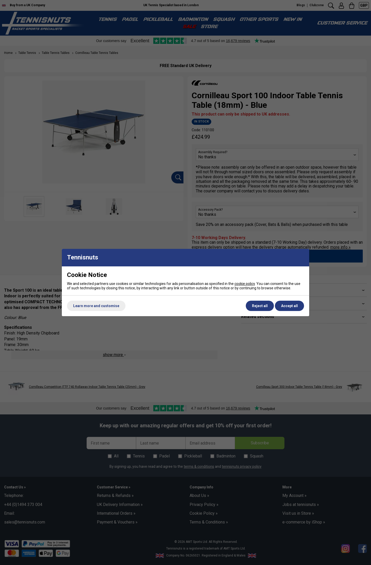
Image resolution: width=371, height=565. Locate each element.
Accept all (289, 306)
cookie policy (244, 284)
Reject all (260, 306)
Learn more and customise (96, 306)
